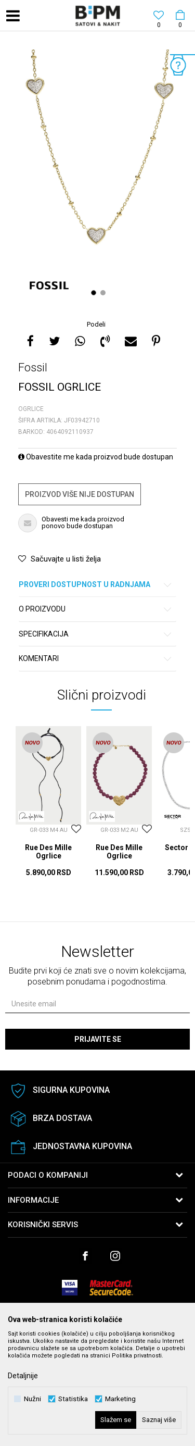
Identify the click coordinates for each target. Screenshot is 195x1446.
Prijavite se (97, 1039)
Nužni (32, 1399)
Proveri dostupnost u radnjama (96, 585)
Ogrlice (31, 409)
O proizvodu (96, 609)
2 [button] (104, 292)
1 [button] (95, 292)
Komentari (96, 659)
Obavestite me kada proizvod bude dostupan (95, 457)
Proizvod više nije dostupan (79, 494)
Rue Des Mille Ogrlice (48, 851)
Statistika (73, 1399)
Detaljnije (23, 1376)
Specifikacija (96, 634)
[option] (97, 176)
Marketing (120, 1399)
